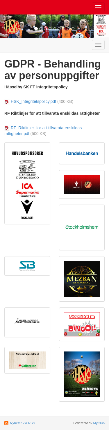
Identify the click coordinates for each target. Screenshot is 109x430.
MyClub (99, 423)
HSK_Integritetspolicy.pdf (33, 101)
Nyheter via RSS (22, 423)
